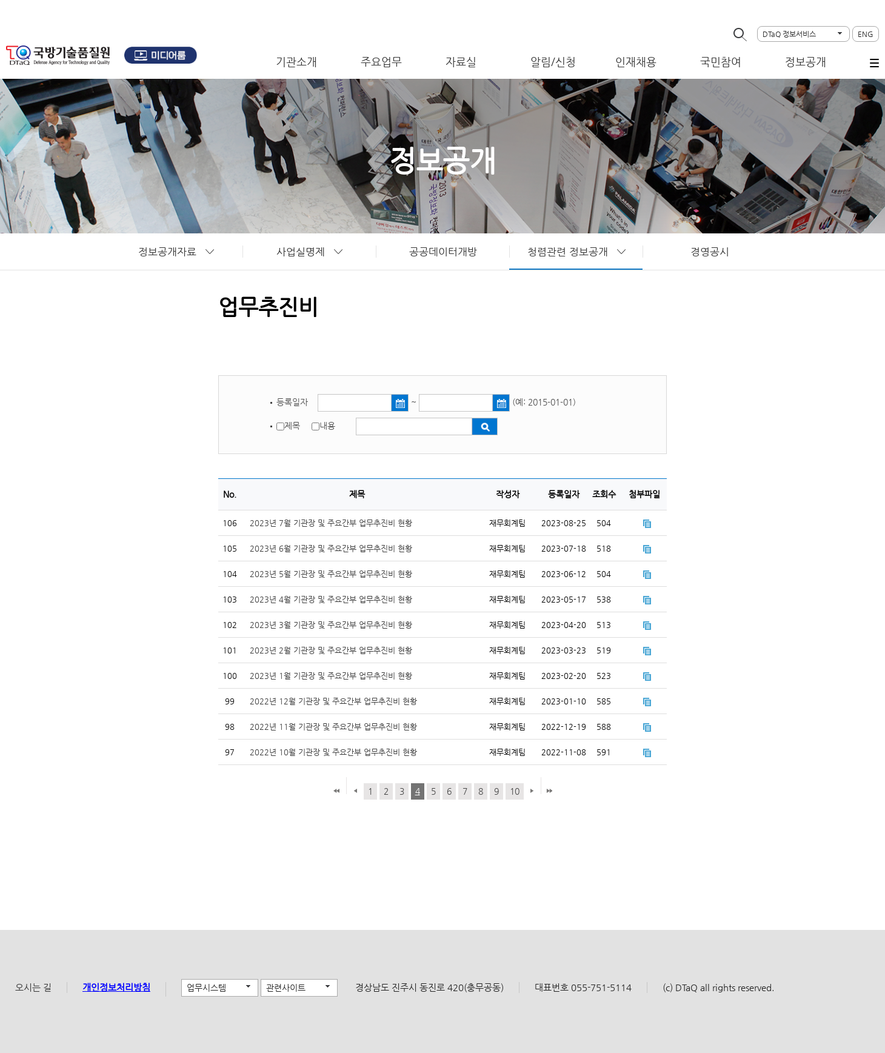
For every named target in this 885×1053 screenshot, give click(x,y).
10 (514, 791)
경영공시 (709, 252)
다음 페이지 (530, 792)
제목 (292, 425)
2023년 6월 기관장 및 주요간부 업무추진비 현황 (331, 548)
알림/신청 (553, 61)
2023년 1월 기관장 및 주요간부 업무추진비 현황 (331, 675)
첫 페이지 (336, 792)
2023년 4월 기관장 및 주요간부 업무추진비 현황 (331, 599)
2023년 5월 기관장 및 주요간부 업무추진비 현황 (331, 573)
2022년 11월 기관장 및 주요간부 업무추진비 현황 (333, 726)
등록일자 (293, 402)
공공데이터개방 (443, 252)
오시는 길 (33, 987)
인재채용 (635, 61)
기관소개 (296, 61)
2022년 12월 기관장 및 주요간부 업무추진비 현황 (333, 701)
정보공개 (805, 61)
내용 (327, 425)
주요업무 (381, 61)
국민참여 (720, 61)
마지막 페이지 (549, 792)
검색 (485, 426)
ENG (865, 34)
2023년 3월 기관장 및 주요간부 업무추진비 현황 (331, 624)
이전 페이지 (355, 792)
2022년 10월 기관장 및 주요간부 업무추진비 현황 (333, 752)
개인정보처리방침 (116, 987)
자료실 (461, 61)
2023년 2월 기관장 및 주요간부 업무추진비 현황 (331, 650)
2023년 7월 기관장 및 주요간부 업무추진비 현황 (331, 522)
